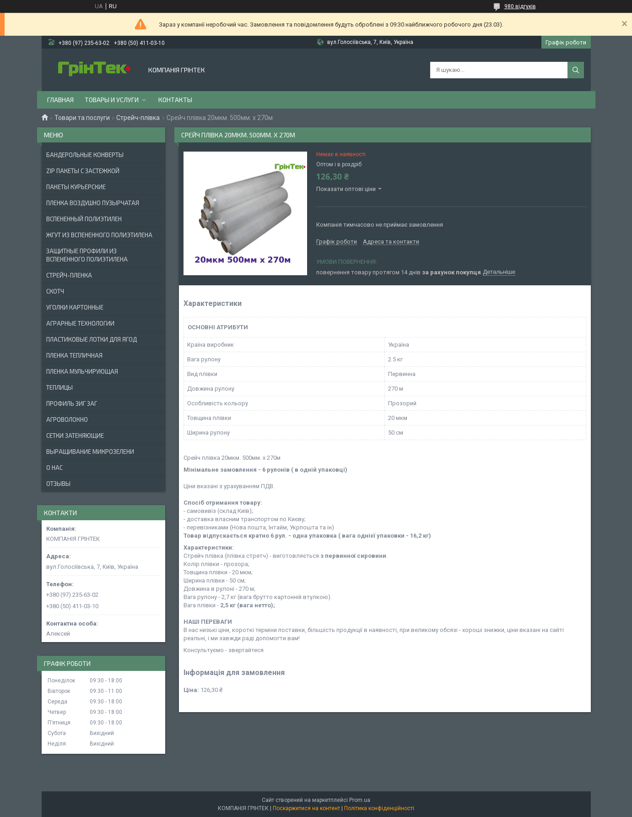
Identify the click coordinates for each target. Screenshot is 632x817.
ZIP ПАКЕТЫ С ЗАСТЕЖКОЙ (82, 170)
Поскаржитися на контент (306, 808)
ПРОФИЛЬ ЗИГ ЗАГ (71, 403)
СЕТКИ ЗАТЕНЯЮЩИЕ (75, 435)
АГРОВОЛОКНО (67, 419)
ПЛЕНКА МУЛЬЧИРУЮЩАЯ (82, 371)
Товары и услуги (112, 99)
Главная (60, 99)
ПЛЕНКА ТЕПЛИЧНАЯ (74, 355)
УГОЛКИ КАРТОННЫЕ (74, 307)
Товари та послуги (82, 117)
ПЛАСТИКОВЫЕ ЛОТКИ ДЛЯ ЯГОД (91, 339)
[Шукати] (575, 70)
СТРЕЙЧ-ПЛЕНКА (69, 275)
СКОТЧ (55, 291)
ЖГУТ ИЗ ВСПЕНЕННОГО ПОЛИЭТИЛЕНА (99, 235)
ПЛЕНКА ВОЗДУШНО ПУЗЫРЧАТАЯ (92, 203)
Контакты (175, 99)
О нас (54, 467)
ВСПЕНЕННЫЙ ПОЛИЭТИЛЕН (84, 219)
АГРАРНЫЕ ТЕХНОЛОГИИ (80, 323)
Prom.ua (359, 800)
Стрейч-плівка (138, 117)
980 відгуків (520, 6)
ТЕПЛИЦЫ (59, 387)
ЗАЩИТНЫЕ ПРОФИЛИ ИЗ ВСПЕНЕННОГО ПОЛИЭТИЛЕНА (87, 255)
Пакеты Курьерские (76, 187)
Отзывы (58, 483)
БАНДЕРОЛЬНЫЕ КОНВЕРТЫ (85, 154)
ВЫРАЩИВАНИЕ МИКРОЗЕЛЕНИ (90, 451)
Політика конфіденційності (379, 808)
